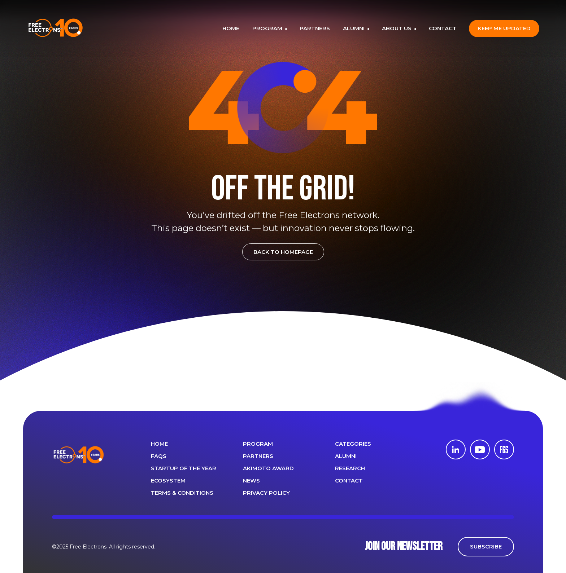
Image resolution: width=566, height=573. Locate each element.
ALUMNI (354, 28)
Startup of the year (183, 468)
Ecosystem (168, 480)
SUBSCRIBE (486, 546)
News (251, 480)
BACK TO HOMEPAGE (283, 251)
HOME (230, 28)
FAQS (158, 456)
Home (159, 443)
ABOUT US (397, 28)
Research (350, 468)
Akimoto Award (268, 468)
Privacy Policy (266, 492)
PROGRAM (268, 28)
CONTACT (443, 28)
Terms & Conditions (182, 492)
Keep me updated (504, 28)
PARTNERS (315, 28)
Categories (353, 443)
